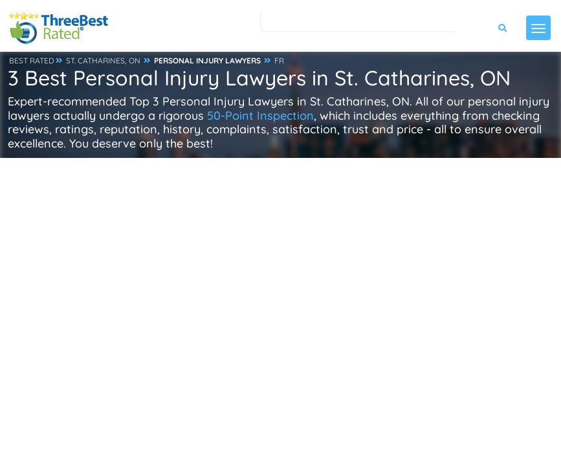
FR (279, 60)
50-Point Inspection (260, 115)
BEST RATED (31, 60)
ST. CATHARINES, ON (103, 60)
